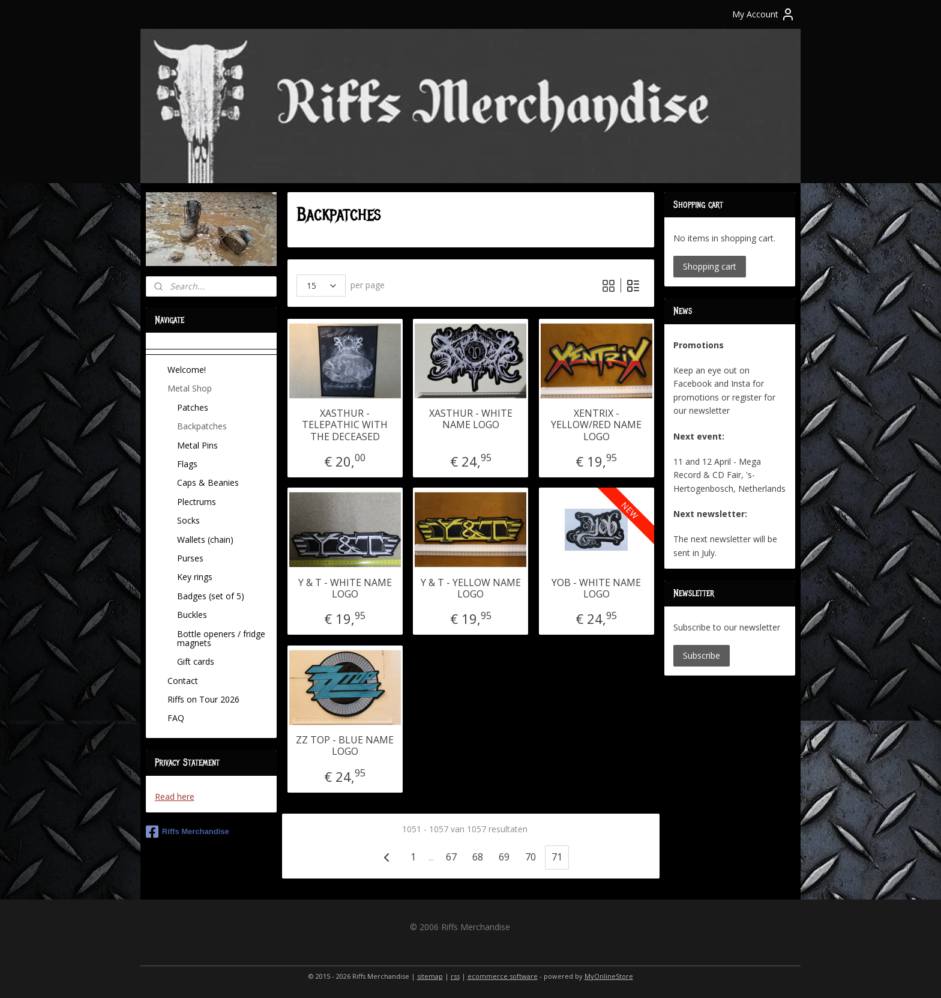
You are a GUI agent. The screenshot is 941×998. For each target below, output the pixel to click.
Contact (182, 680)
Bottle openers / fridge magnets (221, 638)
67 (451, 856)
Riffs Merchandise (187, 831)
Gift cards (195, 661)
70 (530, 856)
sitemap (430, 976)
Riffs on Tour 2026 (203, 699)
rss (455, 976)
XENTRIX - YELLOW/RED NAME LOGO (596, 425)
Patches (192, 407)
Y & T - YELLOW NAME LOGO (470, 588)
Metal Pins (197, 445)
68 (477, 856)
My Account (763, 14)
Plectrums (196, 501)
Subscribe (701, 655)
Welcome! (186, 369)
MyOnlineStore (609, 976)
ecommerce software (502, 976)
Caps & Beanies (208, 482)
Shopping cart (709, 266)
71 (557, 856)
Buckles (192, 614)
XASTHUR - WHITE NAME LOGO (470, 419)
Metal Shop (189, 388)
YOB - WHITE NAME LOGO (596, 588)
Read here (174, 796)
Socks (188, 520)
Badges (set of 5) (210, 596)
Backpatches (202, 426)
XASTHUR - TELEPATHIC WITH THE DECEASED (345, 425)
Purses (190, 558)
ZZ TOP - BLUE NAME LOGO (345, 745)
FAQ (175, 718)
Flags (187, 464)
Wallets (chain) (205, 539)
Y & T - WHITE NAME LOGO (344, 588)
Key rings (194, 576)
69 (504, 856)
